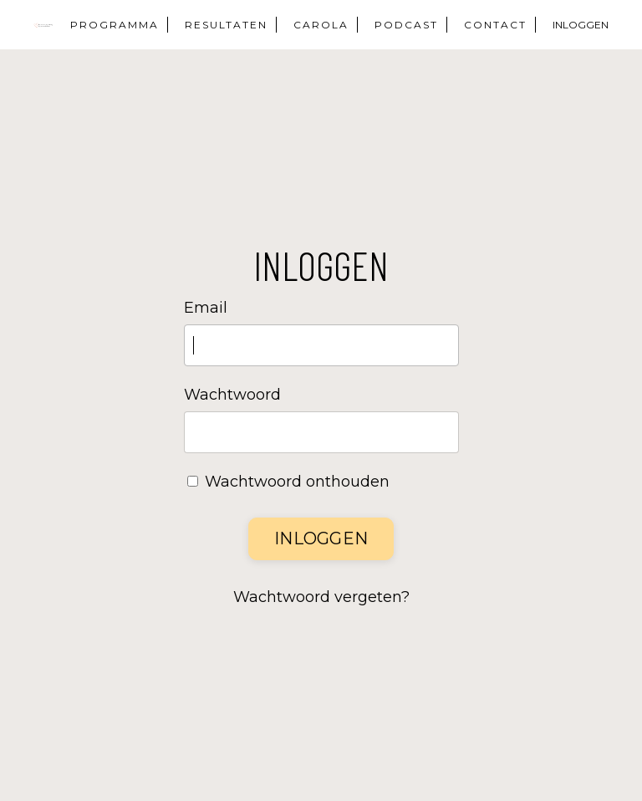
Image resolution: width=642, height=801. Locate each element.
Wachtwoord (232, 394)
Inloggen (321, 538)
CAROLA (321, 24)
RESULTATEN (226, 24)
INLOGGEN (581, 24)
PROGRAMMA (114, 24)
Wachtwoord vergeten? (321, 597)
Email (205, 307)
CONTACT (495, 24)
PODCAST (406, 24)
